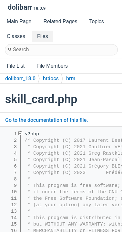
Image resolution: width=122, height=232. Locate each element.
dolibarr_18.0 (20, 78)
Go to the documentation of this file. (46, 120)
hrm (70, 78)
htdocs (51, 78)
